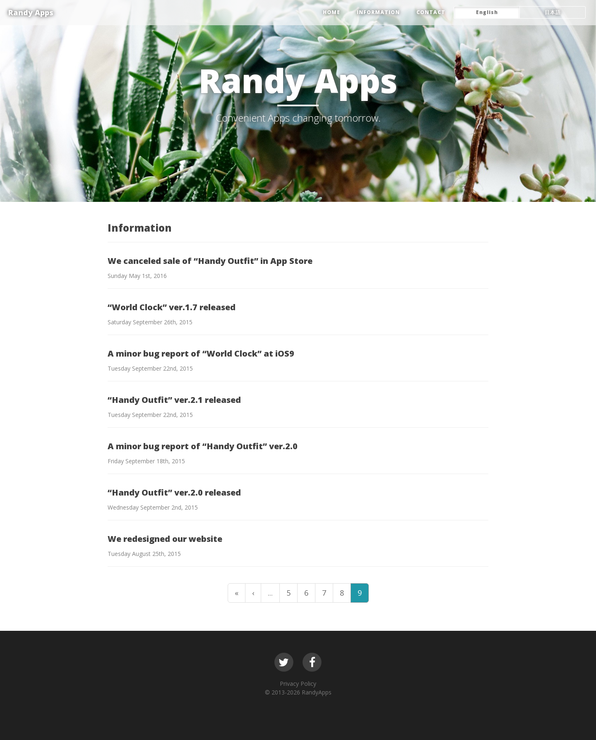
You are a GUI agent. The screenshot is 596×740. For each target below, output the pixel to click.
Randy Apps (30, 12)
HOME (331, 12)
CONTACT (430, 12)
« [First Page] (236, 593)
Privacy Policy (298, 683)
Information (378, 12)
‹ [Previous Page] (253, 593)
